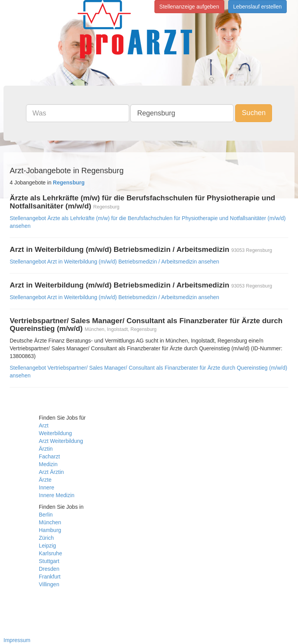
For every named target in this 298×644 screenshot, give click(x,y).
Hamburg (50, 530)
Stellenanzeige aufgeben (189, 6)
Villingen (49, 584)
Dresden (49, 569)
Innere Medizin (56, 495)
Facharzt (49, 456)
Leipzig (47, 545)
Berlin (46, 514)
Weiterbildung (55, 433)
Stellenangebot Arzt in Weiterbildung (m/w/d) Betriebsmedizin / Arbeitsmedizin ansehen (114, 261)
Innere (46, 487)
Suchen (253, 113)
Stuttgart (49, 561)
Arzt (44, 425)
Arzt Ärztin (51, 472)
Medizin (48, 464)
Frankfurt (50, 576)
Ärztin (46, 449)
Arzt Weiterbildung (61, 441)
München (50, 522)
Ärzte (45, 480)
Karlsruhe (50, 553)
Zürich (46, 538)
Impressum (16, 640)
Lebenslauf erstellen (257, 6)
